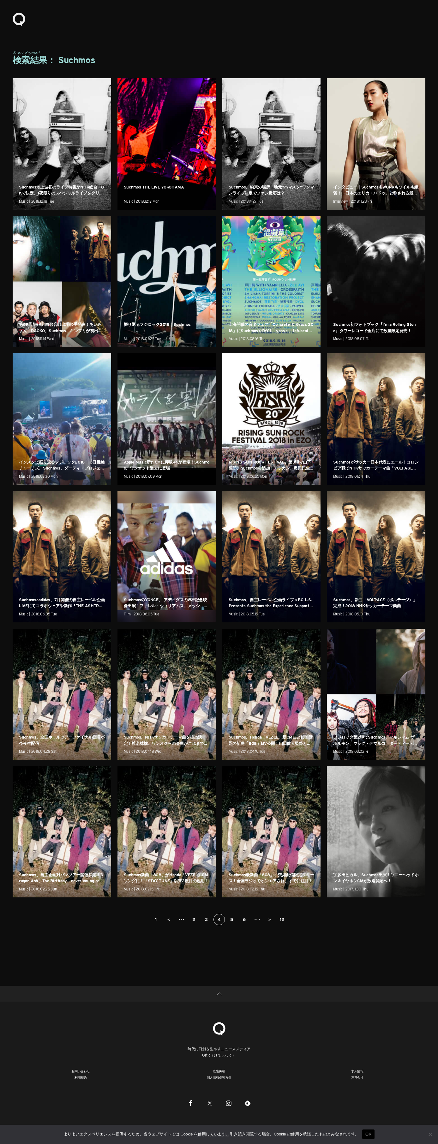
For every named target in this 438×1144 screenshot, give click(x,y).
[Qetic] (219, 1028)
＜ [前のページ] (168, 919)
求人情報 (357, 1071)
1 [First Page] (156, 919)
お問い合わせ (80, 1071)
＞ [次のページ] (269, 919)
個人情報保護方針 (219, 1077)
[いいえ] (430, 1134)
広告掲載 (219, 1071)
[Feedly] (247, 1103)
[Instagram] (228, 1103)
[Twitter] (209, 1103)
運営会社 (357, 1077)
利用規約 (81, 1077)
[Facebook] (190, 1103)
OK (368, 1134)
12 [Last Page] (282, 919)
